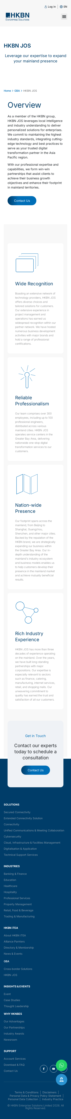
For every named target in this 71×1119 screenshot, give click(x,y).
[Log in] (45, 6)
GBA (17, 90)
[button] (65, 6)
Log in (52, 6)
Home (7, 90)
